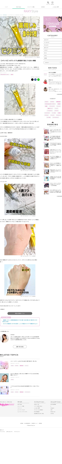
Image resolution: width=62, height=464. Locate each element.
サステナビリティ (17, 431)
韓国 (46, 106)
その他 (45, 58)
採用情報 (40, 423)
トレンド (58, 106)
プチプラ (56, 110)
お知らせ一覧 (36, 404)
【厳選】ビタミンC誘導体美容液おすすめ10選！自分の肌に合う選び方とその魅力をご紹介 (20, 320)
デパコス (46, 115)
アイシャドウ (52, 106)
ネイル (45, 53)
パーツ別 (53, 112)
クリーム (26, 365)
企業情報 (21, 423)
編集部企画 (21, 365)
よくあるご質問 (56, 6)
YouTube (52, 413)
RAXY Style (18, 6)
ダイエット (58, 115)
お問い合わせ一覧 (9, 431)
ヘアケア (45, 50)
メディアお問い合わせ (38, 406)
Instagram (52, 408)
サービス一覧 (2, 431)
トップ (6, 6)
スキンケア (4, 72)
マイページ (20, 408)
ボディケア (46, 47)
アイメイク (46, 45)
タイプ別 (48, 117)
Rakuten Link (53, 411)
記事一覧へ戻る (20, 346)
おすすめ (16, 365)
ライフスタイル (55, 117)
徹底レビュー (50, 108)
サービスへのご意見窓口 (38, 409)
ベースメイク (46, 42)
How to (12, 365)
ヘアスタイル (50, 110)
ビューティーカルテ (21, 409)
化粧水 (59, 112)
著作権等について (35, 423)
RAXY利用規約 (36, 411)
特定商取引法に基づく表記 (39, 413)
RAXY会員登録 (53, 404)
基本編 (59, 103)
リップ (56, 108)
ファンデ (52, 115)
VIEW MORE (59, 94)
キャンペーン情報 (31, 6)
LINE (51, 409)
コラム (45, 55)
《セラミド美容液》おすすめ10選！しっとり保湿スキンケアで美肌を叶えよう (20, 323)
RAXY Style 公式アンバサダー (5, 74)
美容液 (12, 74)
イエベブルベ (47, 112)
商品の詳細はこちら (20, 313)
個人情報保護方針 (27, 423)
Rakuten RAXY (5, 3)
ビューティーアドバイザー (22, 411)
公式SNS (43, 6)
